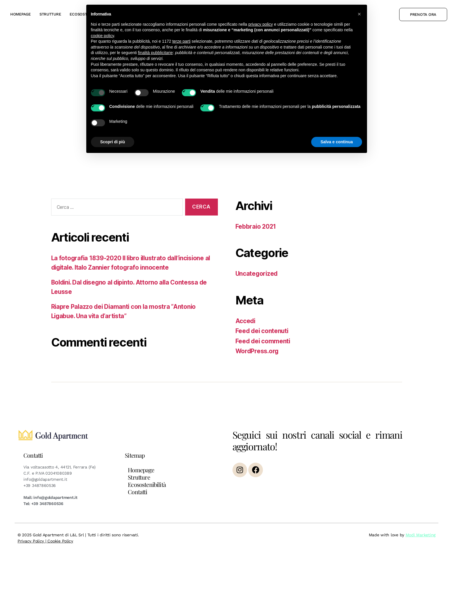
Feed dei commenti (263, 341)
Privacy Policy (31, 541)
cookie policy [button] (102, 35)
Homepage (20, 14)
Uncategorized (257, 273)
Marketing (425, 535)
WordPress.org (257, 351)
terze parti (181, 41)
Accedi (245, 321)
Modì (410, 535)
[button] (359, 14)
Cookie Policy (60, 541)
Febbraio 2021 (256, 226)
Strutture (50, 14)
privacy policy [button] (260, 24)
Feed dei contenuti (262, 331)
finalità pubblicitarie (155, 52)
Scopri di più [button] (112, 141)
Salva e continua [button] (337, 141)
